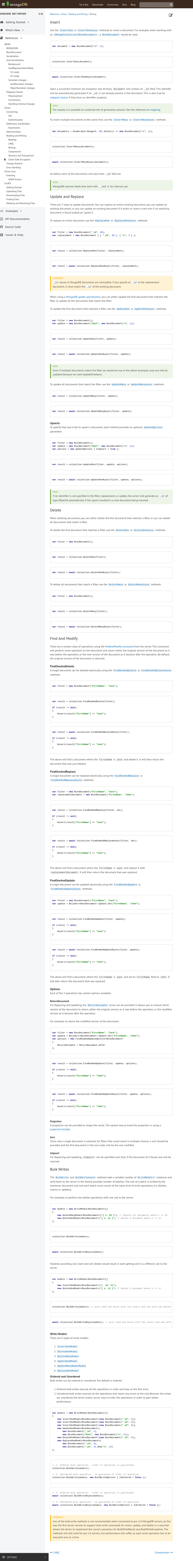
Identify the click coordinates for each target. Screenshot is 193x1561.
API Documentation (18, 219)
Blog (136, 4)
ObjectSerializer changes (25, 87)
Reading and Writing (81, 14)
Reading (15, 139)
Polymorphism (18, 95)
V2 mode (18, 72)
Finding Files (16, 199)
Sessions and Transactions (24, 155)
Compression (18, 151)
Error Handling (16, 167)
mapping (159, 109)
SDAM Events (18, 179)
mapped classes (62, 97)
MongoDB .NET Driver (16, 13)
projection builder (64, 1129)
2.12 (44, 13)
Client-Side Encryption (22, 159)
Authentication (19, 119)
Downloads (101, 4)
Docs (128, 4)
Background (17, 64)
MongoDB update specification (87, 296)
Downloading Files (18, 195)
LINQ (14, 143)
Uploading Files (17, 191)
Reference (58, 14)
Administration (17, 131)
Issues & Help (15, 235)
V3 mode (18, 76)
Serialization (15, 56)
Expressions (17, 127)
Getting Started (17, 187)
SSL (13, 115)
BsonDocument (17, 52)
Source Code (14, 227)
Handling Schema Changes (24, 103)
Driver (67, 14)
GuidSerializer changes (24, 83)
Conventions (17, 99)
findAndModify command (123, 646)
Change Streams (17, 163)
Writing (15, 147)
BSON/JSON (15, 48)
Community (116, 4)
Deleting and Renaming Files (23, 203)
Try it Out (87, 4)
